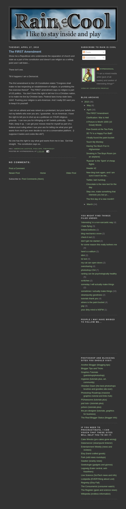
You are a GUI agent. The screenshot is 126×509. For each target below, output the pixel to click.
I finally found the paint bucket (100, 137)
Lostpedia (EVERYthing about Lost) (97, 479)
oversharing (86, 266)
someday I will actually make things (97, 284)
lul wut (84, 259)
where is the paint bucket (92, 302)
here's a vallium (88, 251)
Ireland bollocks (88, 230)
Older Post (71, 173)
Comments (89, 58)
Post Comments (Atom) (33, 179)
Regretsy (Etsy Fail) (90, 482)
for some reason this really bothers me (99, 244)
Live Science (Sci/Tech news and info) (99, 475)
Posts (87, 52)
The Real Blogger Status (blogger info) (99, 417)
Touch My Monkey (94, 142)
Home (43, 173)
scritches (85, 280)
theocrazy (48, 149)
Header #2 (91, 168)
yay (82, 306)
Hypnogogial (107, 69)
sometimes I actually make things (96, 291)
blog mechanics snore (91, 233)
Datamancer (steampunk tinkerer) (97, 443)
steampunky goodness (91, 295)
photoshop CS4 (88, 270)
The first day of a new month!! (100, 199)
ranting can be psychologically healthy (99, 273)
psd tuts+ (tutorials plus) (92, 403)
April (89, 109)
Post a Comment (17, 168)
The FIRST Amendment (25, 51)
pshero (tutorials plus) (91, 407)
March (90, 204)
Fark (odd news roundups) (93, 457)
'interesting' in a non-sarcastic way (97, 222)
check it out (86, 237)
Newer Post (14, 173)
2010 (87, 102)
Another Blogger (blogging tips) (95, 365)
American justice (23, 149)
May (89, 105)
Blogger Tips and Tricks (92, 368)
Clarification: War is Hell (97, 117)
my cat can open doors (91, 262)
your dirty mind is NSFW (92, 309)
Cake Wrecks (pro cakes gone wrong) (98, 439)
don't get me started (90, 241)
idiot (83, 255)
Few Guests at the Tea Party (99, 129)
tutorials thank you (89, 298)
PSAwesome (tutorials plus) (94, 399)
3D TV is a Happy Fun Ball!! (99, 133)
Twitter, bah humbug (95, 180)
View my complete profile (95, 88)
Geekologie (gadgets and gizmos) (97, 464)
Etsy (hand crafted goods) (93, 453)
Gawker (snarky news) (91, 461)
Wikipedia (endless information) (95, 494)
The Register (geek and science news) (99, 490)
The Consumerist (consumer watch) (98, 486)
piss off (37, 149)
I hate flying (86, 226)
